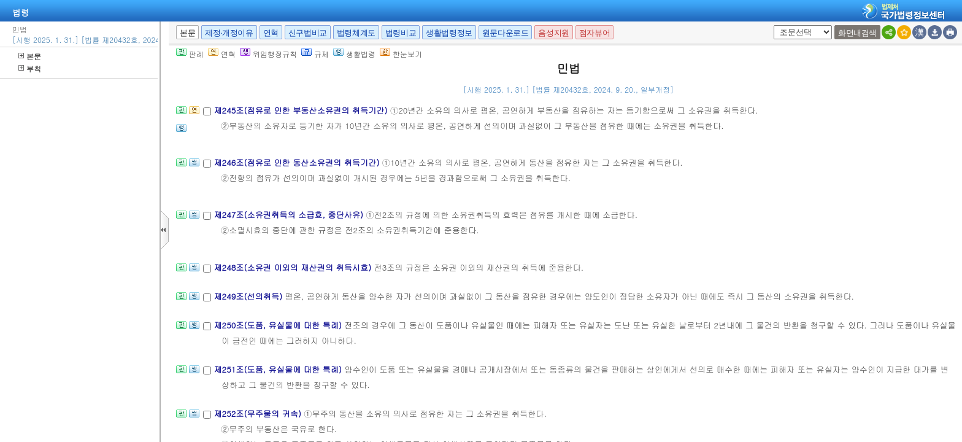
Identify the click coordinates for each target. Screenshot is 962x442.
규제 (315, 53)
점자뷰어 (594, 32)
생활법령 (354, 53)
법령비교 (400, 32)
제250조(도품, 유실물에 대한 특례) (279, 325)
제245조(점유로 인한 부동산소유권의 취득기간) (302, 110)
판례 (190, 53)
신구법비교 (307, 32)
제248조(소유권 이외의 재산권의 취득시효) (294, 267)
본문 (29, 56)
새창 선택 (771, 25)
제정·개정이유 (229, 32)
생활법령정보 (449, 32)
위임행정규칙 (268, 53)
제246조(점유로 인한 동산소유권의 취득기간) (298, 162)
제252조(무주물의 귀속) (259, 413)
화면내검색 (857, 32)
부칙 (29, 68)
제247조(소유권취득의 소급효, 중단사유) (290, 214)
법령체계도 (356, 32)
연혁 (271, 32)
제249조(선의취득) (249, 296)
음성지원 (553, 32)
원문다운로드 (505, 32)
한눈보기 (401, 53)
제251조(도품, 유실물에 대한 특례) (279, 369)
